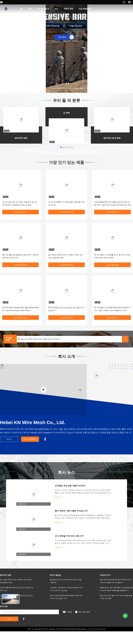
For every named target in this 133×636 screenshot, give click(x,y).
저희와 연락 (68, 9)
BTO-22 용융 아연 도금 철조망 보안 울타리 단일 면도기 (66, 309)
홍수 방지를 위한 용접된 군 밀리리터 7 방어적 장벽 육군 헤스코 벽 (20, 256)
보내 (9, 619)
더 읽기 (9, 439)
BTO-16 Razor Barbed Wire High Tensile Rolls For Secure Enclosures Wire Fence (20, 309)
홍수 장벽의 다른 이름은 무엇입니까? (71, 511)
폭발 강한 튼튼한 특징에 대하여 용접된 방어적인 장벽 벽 (40, 339)
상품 (29, 9)
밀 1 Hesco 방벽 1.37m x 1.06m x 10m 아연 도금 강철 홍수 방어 (65, 256)
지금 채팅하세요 (85, 9)
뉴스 (56, 9)
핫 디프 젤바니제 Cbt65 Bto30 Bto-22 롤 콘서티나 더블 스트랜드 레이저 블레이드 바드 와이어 (112, 309)
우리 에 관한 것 (43, 9)
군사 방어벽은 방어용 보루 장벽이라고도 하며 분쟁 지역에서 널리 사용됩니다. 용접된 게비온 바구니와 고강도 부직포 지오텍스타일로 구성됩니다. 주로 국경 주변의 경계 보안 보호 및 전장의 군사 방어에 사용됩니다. (83, 542)
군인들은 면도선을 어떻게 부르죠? (70, 486)
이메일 (67, 612)
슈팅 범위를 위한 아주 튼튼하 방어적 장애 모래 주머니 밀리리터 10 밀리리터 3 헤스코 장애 (112, 203)
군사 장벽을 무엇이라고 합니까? (69, 536)
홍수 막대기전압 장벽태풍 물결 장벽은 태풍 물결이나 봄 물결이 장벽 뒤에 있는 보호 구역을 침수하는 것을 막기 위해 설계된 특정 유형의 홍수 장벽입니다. (83, 516)
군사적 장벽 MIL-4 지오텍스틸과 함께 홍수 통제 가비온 (66, 203)
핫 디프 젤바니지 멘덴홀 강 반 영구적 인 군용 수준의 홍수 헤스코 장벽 (112, 256)
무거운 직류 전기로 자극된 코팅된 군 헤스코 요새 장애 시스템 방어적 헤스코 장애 (19, 203)
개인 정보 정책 (82, 612)
